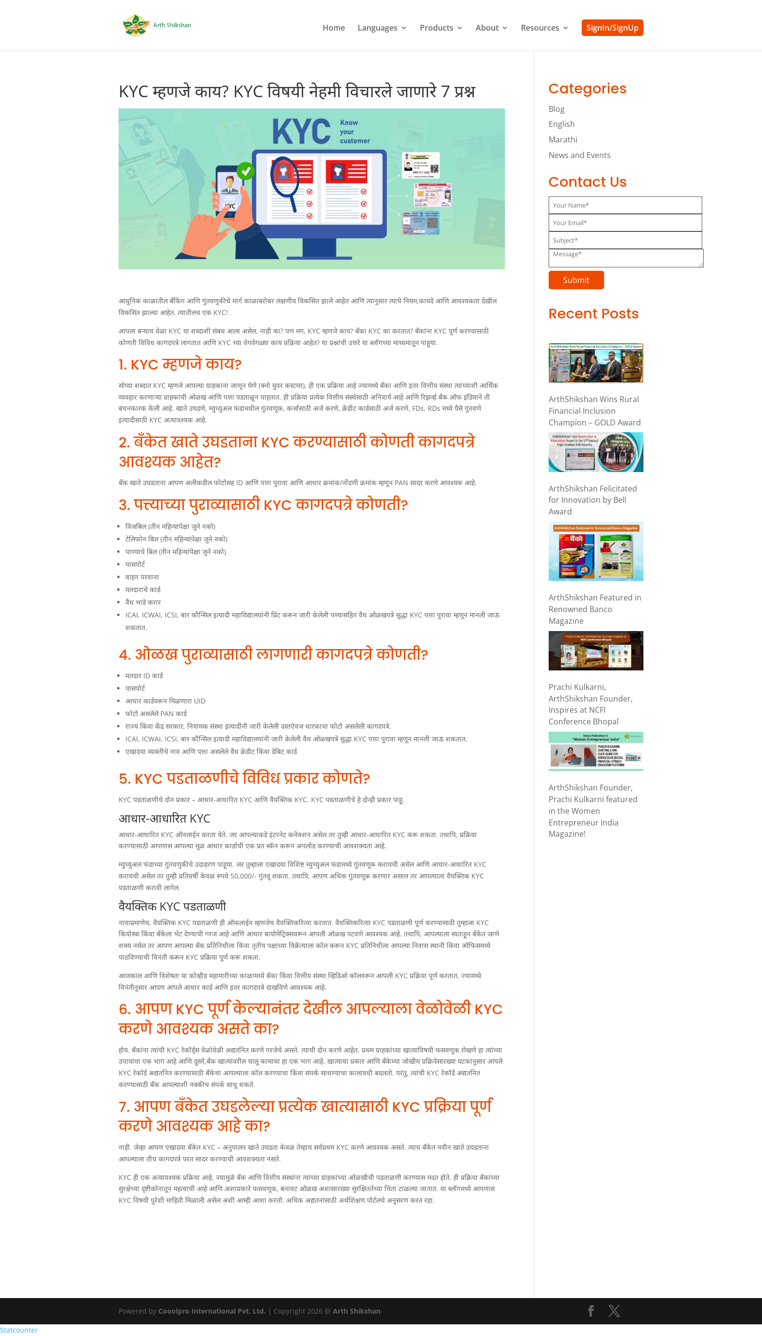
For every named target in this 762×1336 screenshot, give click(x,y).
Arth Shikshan (357, 1311)
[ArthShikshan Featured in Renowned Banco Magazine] (596, 553)
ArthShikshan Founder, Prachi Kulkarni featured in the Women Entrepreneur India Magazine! (593, 810)
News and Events (580, 155)
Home (334, 28)
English (562, 124)
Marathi (563, 139)
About (487, 28)
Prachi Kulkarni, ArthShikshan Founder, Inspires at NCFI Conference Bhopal (591, 704)
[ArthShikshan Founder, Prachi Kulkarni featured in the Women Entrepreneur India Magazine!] (596, 753)
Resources (540, 28)
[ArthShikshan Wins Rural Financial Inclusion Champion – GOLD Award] (596, 364)
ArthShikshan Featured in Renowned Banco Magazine (595, 609)
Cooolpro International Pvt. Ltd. (212, 1311)
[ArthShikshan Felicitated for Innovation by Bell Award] (596, 453)
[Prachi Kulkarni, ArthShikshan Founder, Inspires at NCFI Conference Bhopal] (596, 652)
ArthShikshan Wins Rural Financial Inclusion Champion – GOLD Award (595, 411)
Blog (557, 109)
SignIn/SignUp (613, 27)
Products (436, 28)
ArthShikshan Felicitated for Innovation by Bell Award (593, 500)
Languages (378, 28)
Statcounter (19, 1330)
